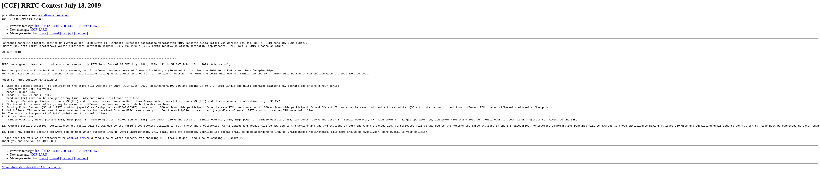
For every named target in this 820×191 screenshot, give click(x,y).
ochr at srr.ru (78, 157)
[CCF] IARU (38, 29)
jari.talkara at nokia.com (53, 15)
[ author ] (82, 33)
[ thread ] (55, 33)
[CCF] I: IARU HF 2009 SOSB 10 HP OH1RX (66, 26)
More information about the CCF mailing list (31, 187)
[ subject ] (68, 33)
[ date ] (43, 33)
